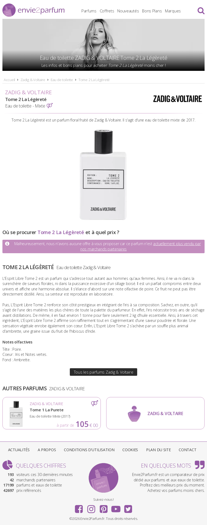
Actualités (19, 449)
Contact (187, 449)
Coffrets (107, 10)
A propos (47, 449)
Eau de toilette (62, 79)
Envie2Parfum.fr (33, 10)
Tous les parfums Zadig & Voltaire (103, 372)
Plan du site (158, 449)
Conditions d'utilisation (89, 449)
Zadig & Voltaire (32, 79)
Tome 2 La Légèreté (94, 79)
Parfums (88, 10)
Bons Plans (152, 10)
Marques (173, 10)
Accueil (9, 79)
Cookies (130, 449)
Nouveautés (128, 10)
